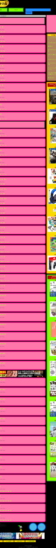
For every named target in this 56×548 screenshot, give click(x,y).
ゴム (3, 99)
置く (2, 31)
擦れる (2, 232)
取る (7, 16)
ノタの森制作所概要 (30, 541)
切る (4, 31)
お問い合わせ (19, 541)
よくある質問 (8, 541)
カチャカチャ (7, 232)
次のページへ (41, 526)
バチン (5, 99)
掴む (8, 491)
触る (4, 491)
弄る (6, 491)
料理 (4, 184)
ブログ (16, 9)
